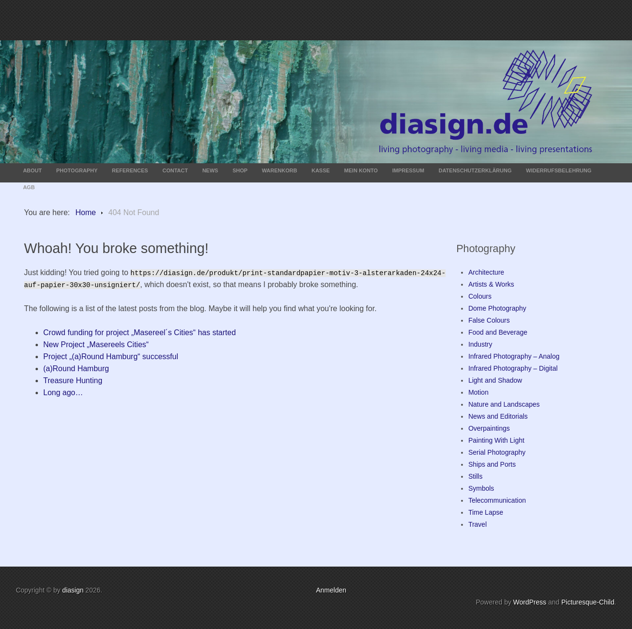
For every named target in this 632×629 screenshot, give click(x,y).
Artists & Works (491, 284)
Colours (479, 296)
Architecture (486, 272)
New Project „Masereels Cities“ (96, 344)
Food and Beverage (497, 332)
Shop (239, 170)
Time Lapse (485, 512)
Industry (480, 344)
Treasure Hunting (72, 380)
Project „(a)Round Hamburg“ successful (110, 356)
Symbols (481, 488)
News (210, 170)
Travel (477, 524)
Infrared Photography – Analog (513, 356)
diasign (73, 590)
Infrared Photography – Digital (513, 368)
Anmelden (331, 590)
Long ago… (63, 392)
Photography (76, 170)
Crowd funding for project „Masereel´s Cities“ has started (139, 332)
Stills (475, 476)
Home (85, 212)
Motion (478, 392)
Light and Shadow (495, 380)
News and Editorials (498, 416)
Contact (175, 170)
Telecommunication (497, 500)
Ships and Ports (492, 464)
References (130, 170)
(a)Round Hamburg (76, 368)
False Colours (489, 320)
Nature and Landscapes (504, 404)
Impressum (408, 170)
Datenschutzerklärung (474, 170)
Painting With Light (496, 440)
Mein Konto (361, 170)
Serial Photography (496, 452)
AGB (29, 187)
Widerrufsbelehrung (558, 170)
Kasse (321, 170)
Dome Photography (497, 308)
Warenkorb (279, 170)
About (32, 170)
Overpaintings (489, 428)
